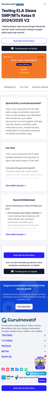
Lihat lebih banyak (16, 185)
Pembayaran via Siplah (24, 48)
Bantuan (42, 380)
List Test (24, 87)
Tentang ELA (10, 87)
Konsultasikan (24, 306)
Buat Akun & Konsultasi (24, 41)
